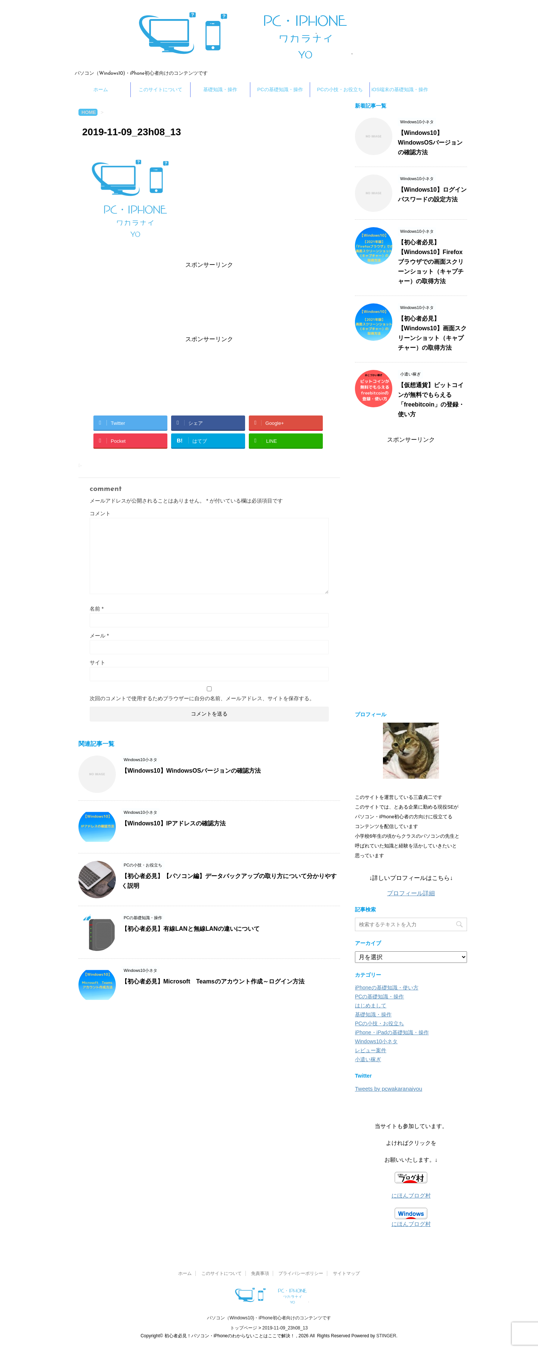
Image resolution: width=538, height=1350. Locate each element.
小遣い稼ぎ (368, 1059)
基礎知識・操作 (220, 89)
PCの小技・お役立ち (339, 89)
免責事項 (260, 1273)
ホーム (100, 89)
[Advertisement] (209, 300)
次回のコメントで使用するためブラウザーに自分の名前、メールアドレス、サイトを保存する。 (202, 698)
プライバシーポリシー (300, 1273)
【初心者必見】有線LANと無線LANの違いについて (190, 929)
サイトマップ (346, 1273)
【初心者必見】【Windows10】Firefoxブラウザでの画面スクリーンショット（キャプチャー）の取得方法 (431, 261)
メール (99, 636)
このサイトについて (160, 89)
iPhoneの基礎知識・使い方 (386, 988)
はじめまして (370, 1005)
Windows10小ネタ (376, 1041)
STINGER (386, 1335)
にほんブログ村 (411, 1195)
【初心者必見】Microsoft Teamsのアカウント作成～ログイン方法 (212, 981)
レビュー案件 (370, 1050)
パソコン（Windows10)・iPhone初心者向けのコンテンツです (269, 1317)
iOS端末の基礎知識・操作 (399, 89)
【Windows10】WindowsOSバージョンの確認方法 (191, 770)
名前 (96, 609)
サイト (97, 662)
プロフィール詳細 (411, 893)
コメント (100, 513)
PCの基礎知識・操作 (280, 89)
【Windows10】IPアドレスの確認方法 (173, 823)
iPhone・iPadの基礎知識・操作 (392, 1032)
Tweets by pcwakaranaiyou (388, 1088)
